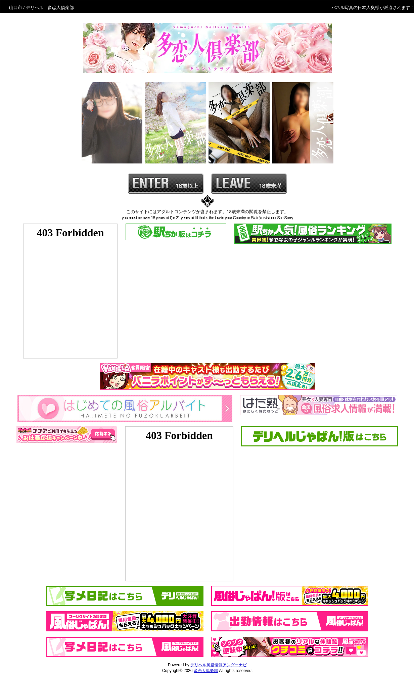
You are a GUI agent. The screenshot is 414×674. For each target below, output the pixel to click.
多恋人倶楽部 (206, 670)
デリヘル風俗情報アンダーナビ (218, 665)
